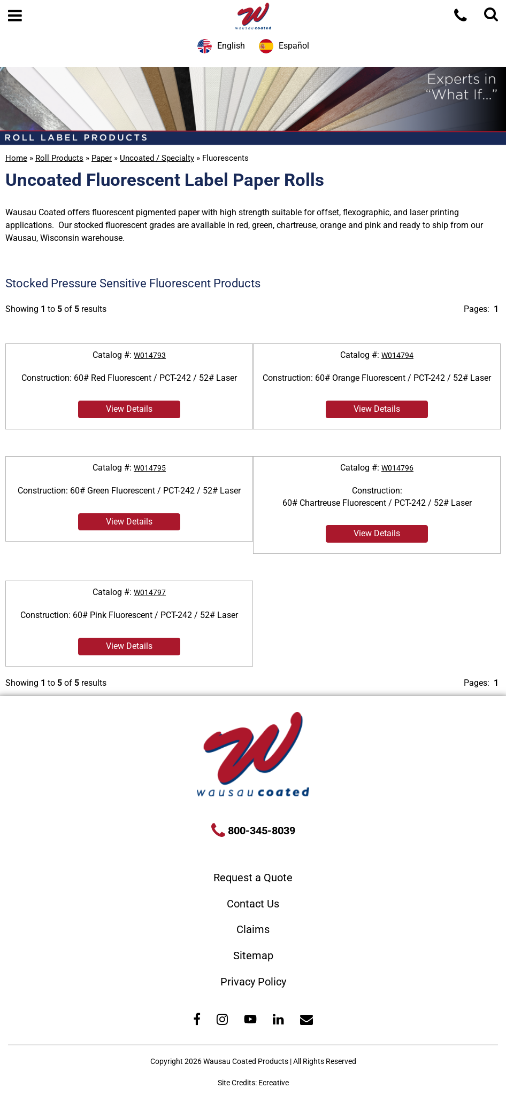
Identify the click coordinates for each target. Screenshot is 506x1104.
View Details (129, 409)
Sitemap (253, 955)
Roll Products (59, 158)
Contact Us (253, 903)
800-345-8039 (260, 830)
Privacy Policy (253, 981)
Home (16, 158)
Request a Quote (253, 877)
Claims (253, 929)
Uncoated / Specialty (157, 158)
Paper (101, 158)
